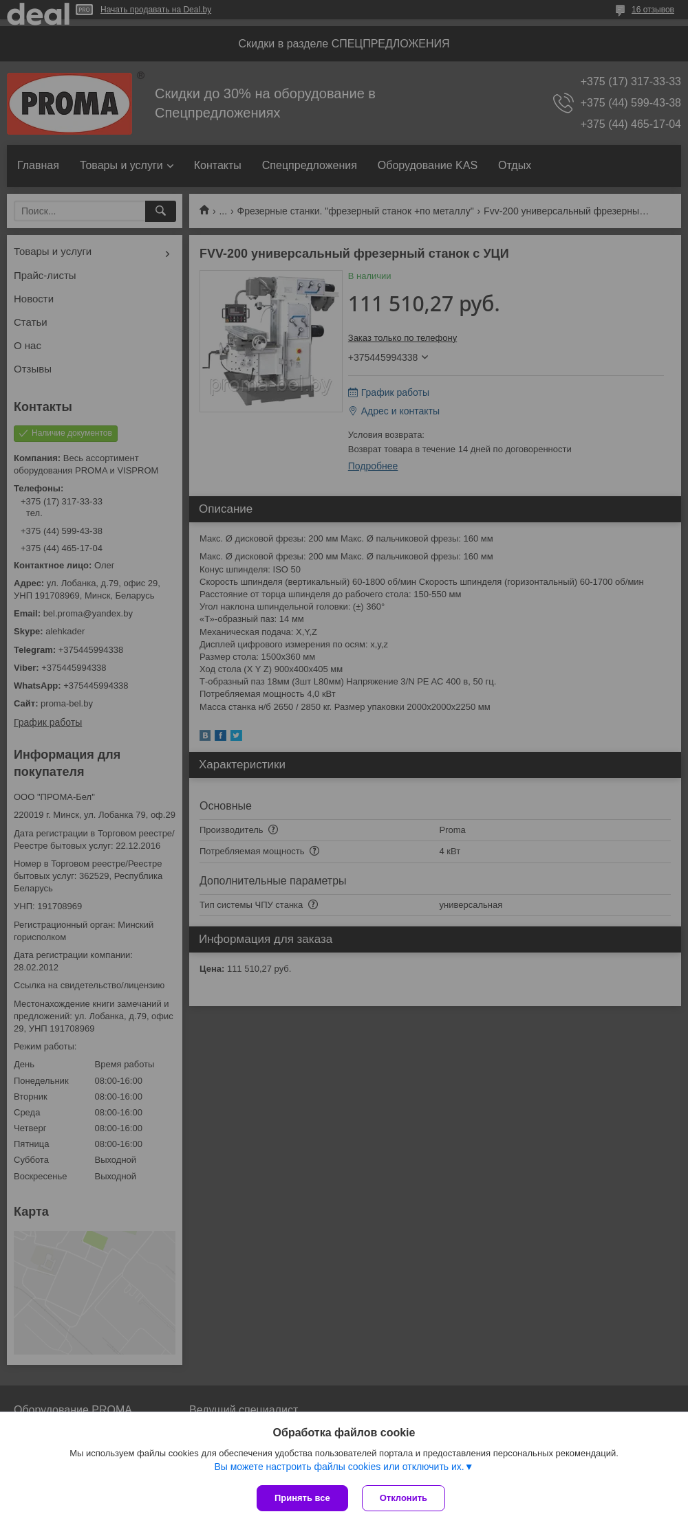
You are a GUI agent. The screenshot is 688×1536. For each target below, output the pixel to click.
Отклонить (403, 1498)
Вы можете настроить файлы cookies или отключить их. (339, 1466)
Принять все (302, 1498)
